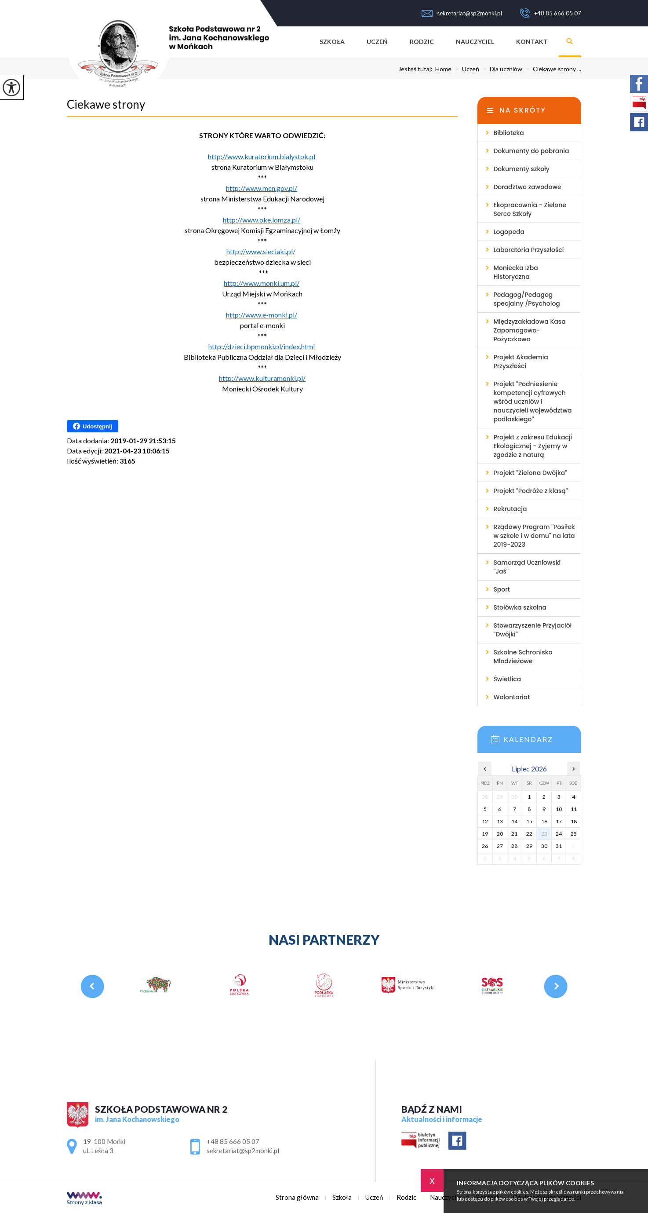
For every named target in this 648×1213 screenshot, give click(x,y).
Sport (501, 589)
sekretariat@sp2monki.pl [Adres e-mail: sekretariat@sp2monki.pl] (243, 1151)
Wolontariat (511, 697)
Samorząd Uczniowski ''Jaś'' (527, 567)
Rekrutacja (510, 508)
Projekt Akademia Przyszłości (520, 361)
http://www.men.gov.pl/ (261, 188)
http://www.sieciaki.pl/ (260, 251)
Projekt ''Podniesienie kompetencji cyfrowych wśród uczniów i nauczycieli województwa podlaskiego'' (532, 402)
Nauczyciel (475, 41)
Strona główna (298, 41)
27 (500, 846)
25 (574, 833)
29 (529, 846)
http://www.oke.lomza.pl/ (261, 220)
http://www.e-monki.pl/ (261, 315)
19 (485, 833)
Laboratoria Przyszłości (528, 249)
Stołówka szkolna (519, 607)
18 (574, 821)
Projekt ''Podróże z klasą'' (530, 490)
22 (529, 833)
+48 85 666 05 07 (550, 13)
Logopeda (508, 231)
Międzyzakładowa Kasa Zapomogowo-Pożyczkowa (529, 330)
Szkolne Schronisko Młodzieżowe (522, 656)
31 (559, 846)
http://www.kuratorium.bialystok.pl (261, 156)
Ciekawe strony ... (551, 69)
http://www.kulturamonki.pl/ (262, 378)
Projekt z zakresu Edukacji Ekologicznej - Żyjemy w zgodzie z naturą (532, 446)
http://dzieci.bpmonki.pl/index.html (261, 346)
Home (443, 69)
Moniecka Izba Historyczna (515, 272)
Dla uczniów (500, 69)
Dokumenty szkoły (521, 168)
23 (544, 833)
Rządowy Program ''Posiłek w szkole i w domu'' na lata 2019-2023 (534, 535)
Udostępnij (92, 426)
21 (514, 833)
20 (500, 833)
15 (529, 821)
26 (485, 846)
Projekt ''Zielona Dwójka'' (530, 472)
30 (544, 846)
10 (559, 809)
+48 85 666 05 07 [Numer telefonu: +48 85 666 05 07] (233, 1141)
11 (574, 809)
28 (514, 846)
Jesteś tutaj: (416, 69)
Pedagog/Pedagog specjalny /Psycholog (526, 299)
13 (500, 821)
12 (485, 821)
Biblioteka (508, 132)
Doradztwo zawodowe (527, 187)
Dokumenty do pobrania (531, 150)
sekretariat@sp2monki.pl (462, 13)
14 (514, 821)
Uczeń (377, 41)
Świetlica (507, 679)
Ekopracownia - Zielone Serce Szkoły (529, 209)
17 (559, 821)
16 (544, 821)
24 (559, 833)
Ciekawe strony (106, 104)
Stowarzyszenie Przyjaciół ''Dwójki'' (532, 630)
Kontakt (532, 41)
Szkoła (332, 41)
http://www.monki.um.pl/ (261, 283)
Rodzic (422, 41)
